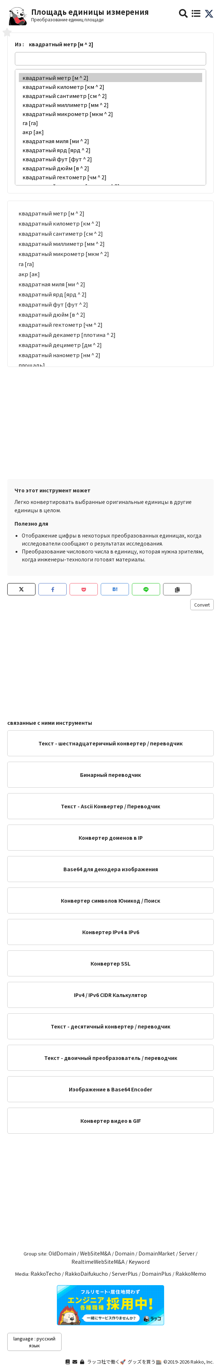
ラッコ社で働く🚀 (106, 1361)
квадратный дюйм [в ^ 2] (110, 167)
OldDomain (62, 1253)
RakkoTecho (45, 1273)
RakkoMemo (190, 1273)
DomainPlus (156, 1273)
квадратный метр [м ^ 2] (110, 77)
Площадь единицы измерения (90, 12)
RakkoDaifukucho (86, 1273)
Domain (124, 1253)
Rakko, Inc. (202, 1361)
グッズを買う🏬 (145, 1361)
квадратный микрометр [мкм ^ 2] (110, 113)
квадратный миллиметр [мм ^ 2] (110, 104)
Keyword (139, 1261)
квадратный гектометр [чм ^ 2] (110, 176)
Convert (202, 605)
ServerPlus (125, 1273)
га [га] (110, 122)
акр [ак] (110, 131)
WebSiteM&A (95, 1253)
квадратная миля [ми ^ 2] (110, 140)
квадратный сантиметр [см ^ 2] (110, 95)
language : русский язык (34, 1342)
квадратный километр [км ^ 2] (110, 86)
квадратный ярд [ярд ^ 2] (110, 149)
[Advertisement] (110, 421)
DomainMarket (156, 1253)
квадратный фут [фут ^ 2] (110, 158)
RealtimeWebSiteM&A (98, 1261)
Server (187, 1253)
